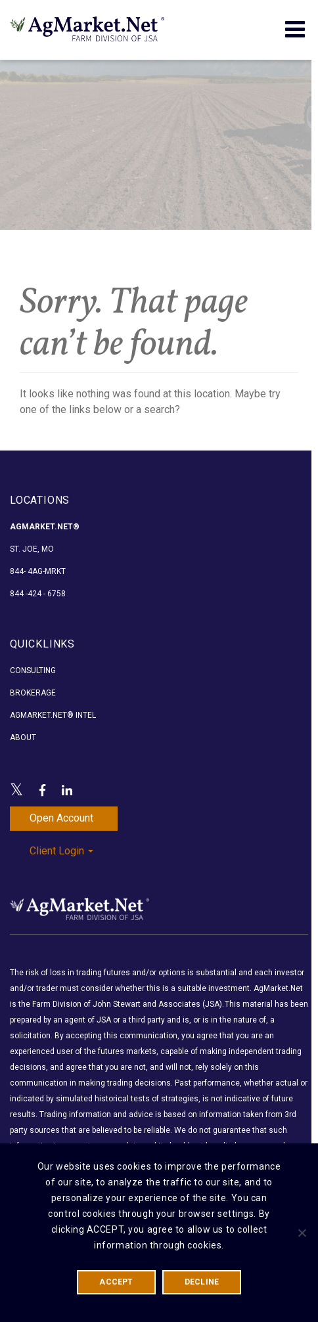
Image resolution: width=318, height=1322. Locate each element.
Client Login (61, 851)
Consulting (33, 670)
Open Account (61, 818)
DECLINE (202, 1282)
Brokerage (33, 692)
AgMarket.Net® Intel (53, 715)
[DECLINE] (301, 1232)
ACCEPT (116, 1282)
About (23, 737)
